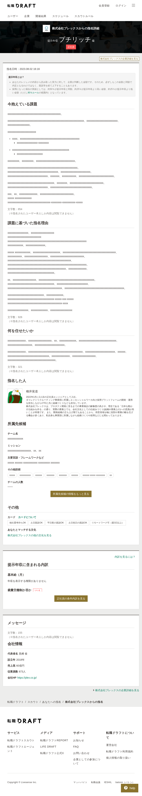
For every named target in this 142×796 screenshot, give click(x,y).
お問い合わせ (81, 753)
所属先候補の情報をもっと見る (71, 493)
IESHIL (108, 782)
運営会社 (111, 744)
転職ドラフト (15, 701)
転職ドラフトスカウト (21, 740)
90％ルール (33, 92)
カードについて (27, 517)
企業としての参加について (86, 761)
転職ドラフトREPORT (54, 740)
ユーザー (12, 16)
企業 (27, 16)
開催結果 (41, 16)
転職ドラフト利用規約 (119, 751)
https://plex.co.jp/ (27, 677)
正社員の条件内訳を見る (71, 598)
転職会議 (95, 782)
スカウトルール (84, 16)
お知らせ (78, 740)
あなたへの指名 (51, 701)
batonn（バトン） (125, 782)
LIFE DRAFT (48, 746)
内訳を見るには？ (125, 556)
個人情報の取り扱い (118, 757)
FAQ (76, 746)
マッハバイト (80, 782)
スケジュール (60, 16)
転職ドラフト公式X (52, 753)
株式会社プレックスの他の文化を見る (30, 535)
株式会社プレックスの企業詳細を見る (119, 59)
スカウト (33, 701)
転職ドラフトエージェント (21, 748)
